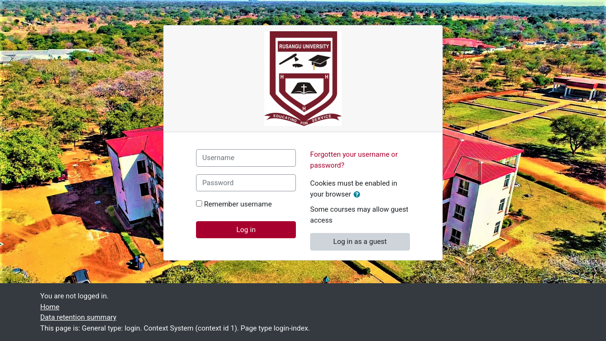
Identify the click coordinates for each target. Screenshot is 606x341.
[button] (359, 195)
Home (49, 307)
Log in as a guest (360, 241)
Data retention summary (78, 317)
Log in (246, 229)
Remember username (238, 204)
